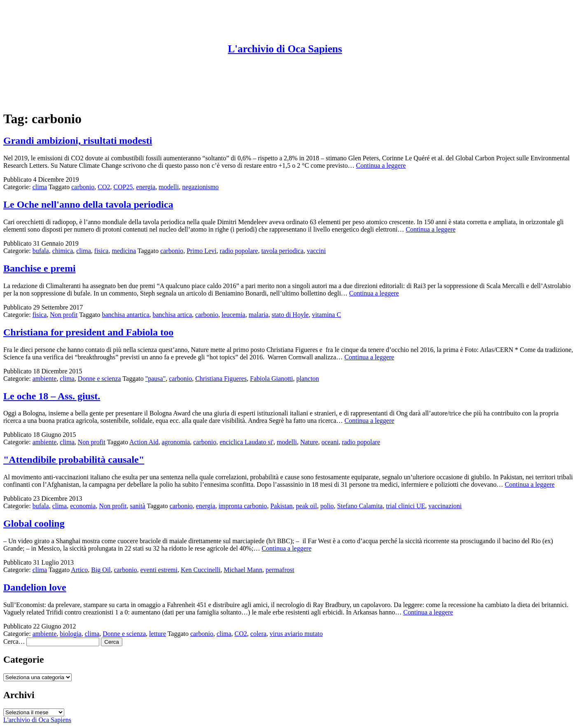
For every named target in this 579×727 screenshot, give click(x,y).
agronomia (176, 442)
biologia (70, 633)
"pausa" (155, 378)
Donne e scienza (99, 378)
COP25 (123, 186)
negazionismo (200, 186)
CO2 (104, 186)
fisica (101, 250)
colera (258, 633)
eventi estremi (158, 569)
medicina (124, 250)
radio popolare (239, 250)
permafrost (280, 569)
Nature (309, 442)
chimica (62, 250)
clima (40, 186)
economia (83, 505)
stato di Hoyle (290, 314)
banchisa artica (172, 314)
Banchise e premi (39, 268)
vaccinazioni (445, 505)
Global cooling (34, 523)
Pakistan (281, 505)
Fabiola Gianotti (271, 378)
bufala (41, 250)
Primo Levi (201, 250)
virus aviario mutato (296, 633)
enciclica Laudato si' (246, 442)
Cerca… (14, 641)
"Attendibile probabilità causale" (73, 459)
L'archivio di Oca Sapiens (285, 48)
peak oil (306, 505)
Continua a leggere (381, 165)
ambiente (45, 378)
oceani (330, 442)
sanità (137, 505)
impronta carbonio (243, 505)
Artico (79, 569)
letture (157, 633)
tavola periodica (282, 250)
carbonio (82, 186)
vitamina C (326, 314)
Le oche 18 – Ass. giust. (51, 396)
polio (327, 505)
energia (146, 186)
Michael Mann (243, 569)
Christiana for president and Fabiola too (88, 332)
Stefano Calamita (360, 505)
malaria (258, 314)
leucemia (233, 314)
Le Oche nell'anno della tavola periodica (88, 204)
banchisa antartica (125, 314)
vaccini (316, 250)
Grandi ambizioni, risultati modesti (77, 140)
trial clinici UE (405, 505)
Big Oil (101, 569)
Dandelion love (34, 587)
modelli (169, 186)
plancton (308, 378)
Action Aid (144, 442)
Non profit (63, 314)
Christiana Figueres (221, 378)
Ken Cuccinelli (200, 569)
